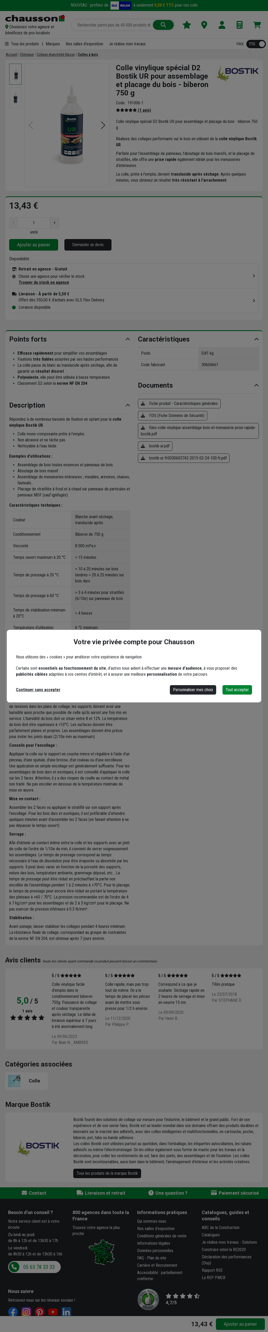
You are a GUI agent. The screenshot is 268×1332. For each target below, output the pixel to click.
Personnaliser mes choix (193, 689)
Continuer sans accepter (38, 689)
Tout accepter (237, 689)
